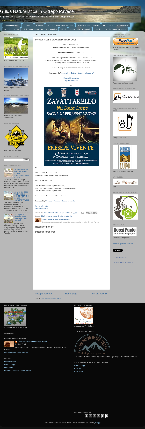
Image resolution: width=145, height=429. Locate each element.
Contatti (39, 25)
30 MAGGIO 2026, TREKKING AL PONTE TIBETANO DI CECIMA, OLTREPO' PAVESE (21, 196)
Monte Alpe (8, 367)
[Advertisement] (92, 392)
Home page (71, 293)
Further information (42, 206)
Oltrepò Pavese (10, 362)
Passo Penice (79, 371)
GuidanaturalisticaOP (119, 257)
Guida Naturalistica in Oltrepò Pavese (37, 11)
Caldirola (77, 368)
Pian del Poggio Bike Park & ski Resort (110, 29)
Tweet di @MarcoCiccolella (123, 244)
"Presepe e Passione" (86, 73)
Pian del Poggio (10, 365)
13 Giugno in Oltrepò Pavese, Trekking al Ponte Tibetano (20, 218)
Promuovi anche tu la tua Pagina (123, 262)
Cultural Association (68, 201)
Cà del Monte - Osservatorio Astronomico (40, 29)
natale (48, 216)
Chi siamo (28, 25)
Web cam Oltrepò (11, 29)
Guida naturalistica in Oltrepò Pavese (32, 342)
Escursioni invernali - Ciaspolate (60, 25)
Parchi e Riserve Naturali (80, 29)
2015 (43, 216)
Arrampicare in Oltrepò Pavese (115, 25)
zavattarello (68, 216)
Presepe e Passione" (53, 201)
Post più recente (43, 293)
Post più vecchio (99, 293)
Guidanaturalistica (12, 25)
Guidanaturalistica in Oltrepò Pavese (17, 370)
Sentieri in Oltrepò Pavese (88, 25)
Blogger (98, 423)
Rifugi (63, 29)
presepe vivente (57, 216)
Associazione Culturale (69, 73)
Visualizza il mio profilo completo (16, 353)
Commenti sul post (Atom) (52, 299)
